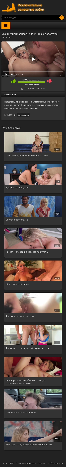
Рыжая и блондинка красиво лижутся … (27, 251)
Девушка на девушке (17, 187)
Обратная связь (56, 463)
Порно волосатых (23, 7)
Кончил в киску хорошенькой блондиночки (29, 444)
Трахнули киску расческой (20, 316)
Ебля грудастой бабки (17, 283)
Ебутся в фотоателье (17, 219)
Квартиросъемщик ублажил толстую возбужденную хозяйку (25, 381)
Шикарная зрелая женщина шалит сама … (28, 155)
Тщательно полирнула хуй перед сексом (27, 348)
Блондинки (23, 115)
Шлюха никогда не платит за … (22, 412)
